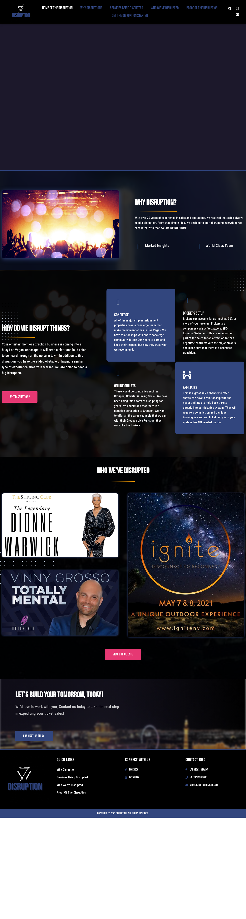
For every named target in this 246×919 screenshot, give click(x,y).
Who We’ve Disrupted (165, 8)
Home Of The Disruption (57, 8)
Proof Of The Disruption (202, 8)
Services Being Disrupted (126, 8)
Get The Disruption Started (130, 15)
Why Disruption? (91, 8)
